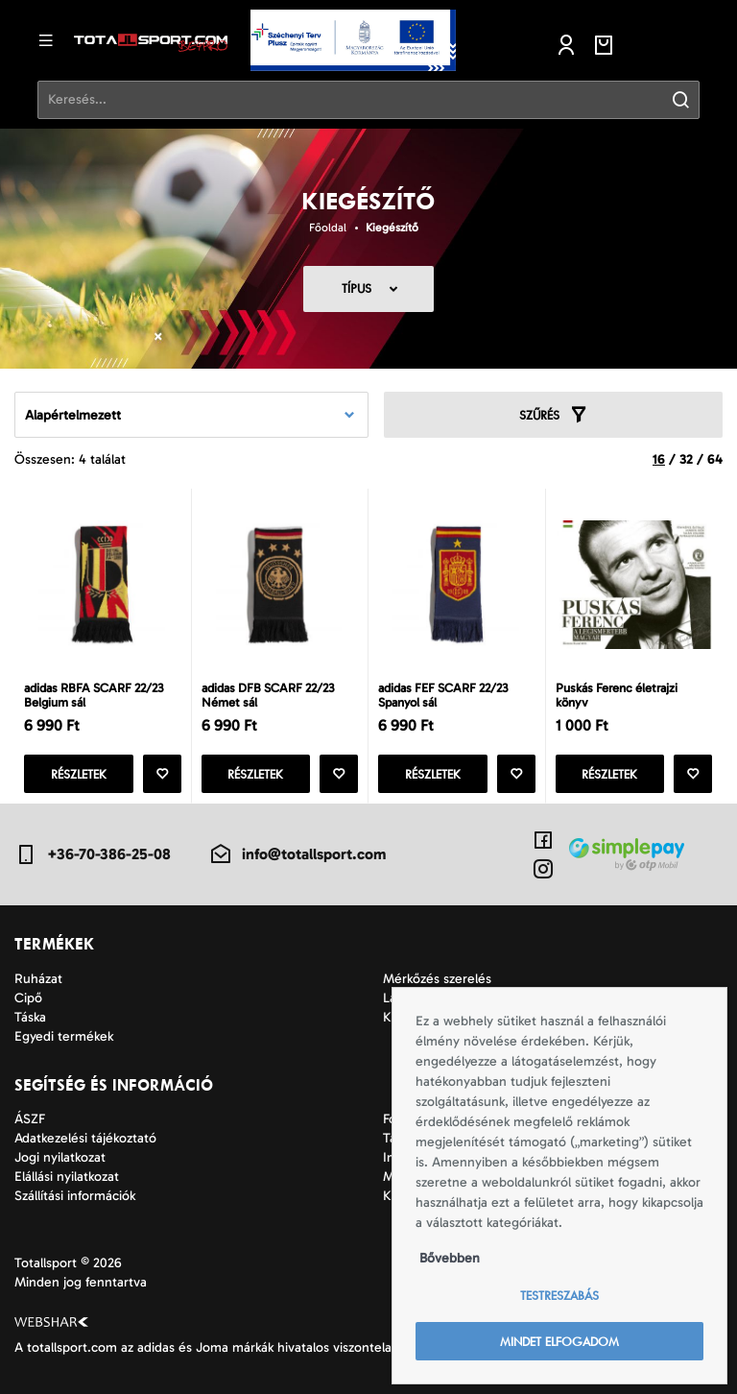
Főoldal (327, 227)
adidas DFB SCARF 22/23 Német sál (268, 695)
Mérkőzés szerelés (437, 979)
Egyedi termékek (63, 1036)
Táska (30, 1017)
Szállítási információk (74, 1196)
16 (659, 459)
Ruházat (38, 979)
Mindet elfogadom (559, 1341)
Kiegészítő (392, 227)
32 (686, 459)
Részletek (79, 774)
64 (715, 459)
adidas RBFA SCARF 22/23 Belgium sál (93, 695)
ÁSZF (29, 1119)
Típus (356, 288)
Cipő (28, 998)
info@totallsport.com (297, 854)
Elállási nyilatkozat (66, 1176)
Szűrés (553, 414)
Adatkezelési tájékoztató (85, 1138)
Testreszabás (559, 1295)
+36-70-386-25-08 (92, 854)
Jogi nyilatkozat (60, 1157)
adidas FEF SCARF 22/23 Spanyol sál (443, 695)
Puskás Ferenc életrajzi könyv (617, 695)
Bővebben (449, 1258)
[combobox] (191, 415)
